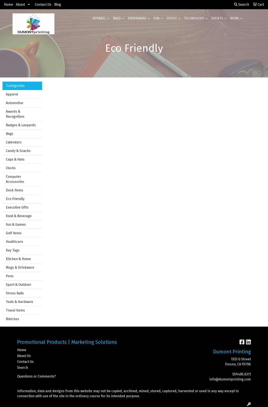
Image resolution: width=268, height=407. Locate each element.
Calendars (14, 142)
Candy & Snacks (18, 151)
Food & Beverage (19, 216)
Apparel (99, 18)
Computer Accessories (15, 179)
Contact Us (43, 4)
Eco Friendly (15, 199)
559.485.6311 (241, 374)
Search (241, 4)
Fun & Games (16, 225)
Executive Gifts (17, 207)
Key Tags (12, 250)
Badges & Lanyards (21, 125)
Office (171, 18)
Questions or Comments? (36, 376)
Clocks (11, 168)
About (20, 4)
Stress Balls (15, 293)
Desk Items (14, 190)
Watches (12, 319)
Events (217, 18)
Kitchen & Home (18, 259)
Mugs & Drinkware (20, 267)
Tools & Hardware (19, 302)
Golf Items (14, 233)
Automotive (14, 103)
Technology (194, 18)
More (234, 18)
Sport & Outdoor (18, 285)
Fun (156, 18)
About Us (24, 356)
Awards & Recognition (15, 113)
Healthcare (14, 242)
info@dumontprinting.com (230, 379)
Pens (10, 276)
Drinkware (137, 18)
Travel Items (15, 310)
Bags (117, 18)
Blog (57, 4)
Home (8, 4)
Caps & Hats (15, 159)
